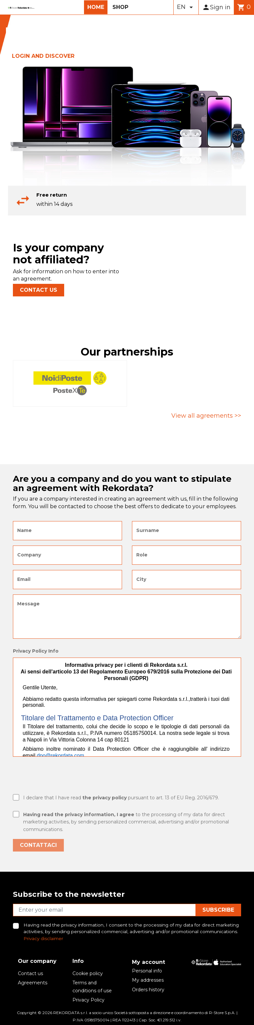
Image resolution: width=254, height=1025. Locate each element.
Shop (120, 7)
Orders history (148, 990)
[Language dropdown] (186, 7)
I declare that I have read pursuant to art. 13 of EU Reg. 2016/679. (121, 798)
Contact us (30, 973)
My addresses (148, 980)
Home (95, 7)
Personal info (147, 971)
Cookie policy (87, 973)
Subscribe (218, 910)
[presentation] (63, 776)
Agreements (32, 983)
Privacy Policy (88, 1000)
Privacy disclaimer (43, 938)
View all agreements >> (206, 415)
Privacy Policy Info (36, 651)
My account (148, 962)
